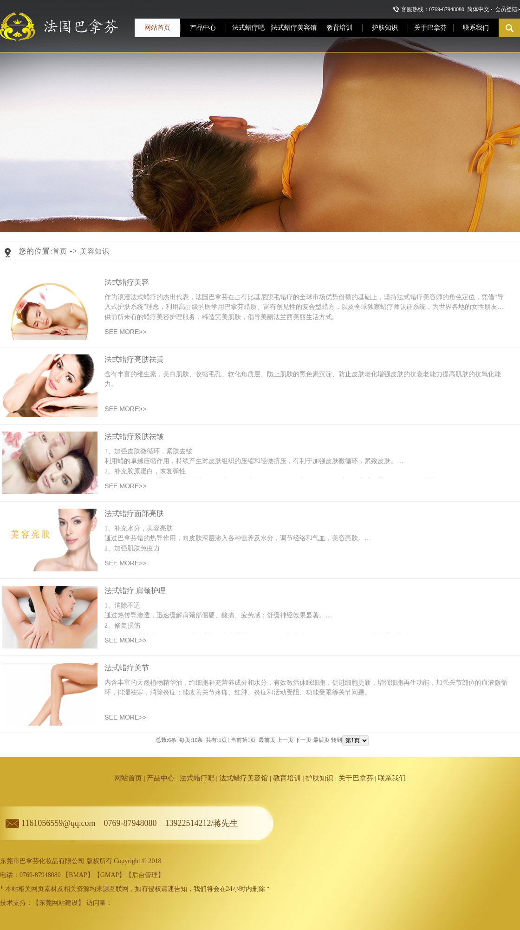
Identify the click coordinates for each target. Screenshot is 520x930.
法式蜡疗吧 (197, 778)
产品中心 (161, 778)
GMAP (109, 874)
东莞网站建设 (58, 902)
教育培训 (287, 778)
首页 (59, 251)
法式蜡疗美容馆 (243, 778)
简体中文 (478, 9)
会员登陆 (506, 9)
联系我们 (392, 778)
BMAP (78, 874)
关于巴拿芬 (355, 778)
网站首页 (128, 778)
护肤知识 (319, 778)
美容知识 (95, 251)
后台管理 (145, 874)
